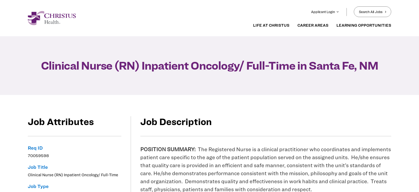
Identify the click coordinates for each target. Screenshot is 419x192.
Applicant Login (325, 12)
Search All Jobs (372, 12)
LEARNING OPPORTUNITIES (363, 25)
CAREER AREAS (312, 25)
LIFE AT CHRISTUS (271, 25)
